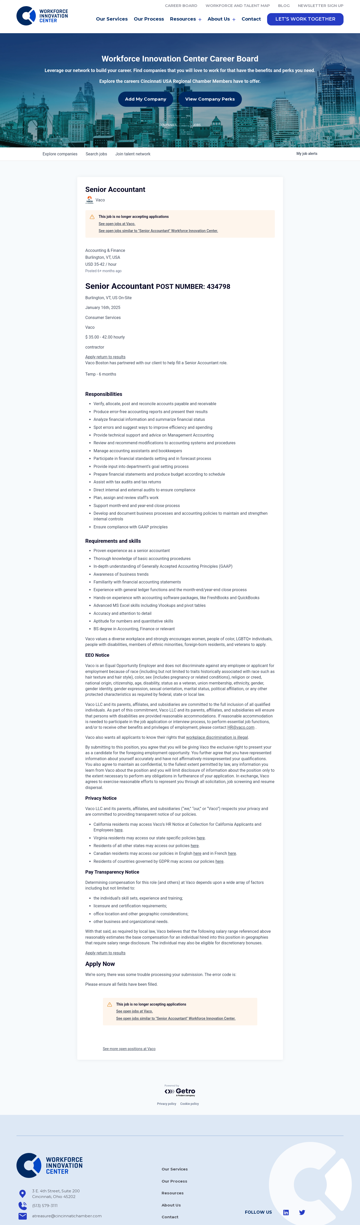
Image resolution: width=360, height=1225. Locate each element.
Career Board (181, 5)
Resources (185, 19)
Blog (284, 5)
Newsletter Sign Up (321, 5)
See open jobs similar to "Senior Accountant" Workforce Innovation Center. (158, 208)
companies (60, 131)
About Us (221, 19)
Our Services (112, 19)
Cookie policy (189, 1081)
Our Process (149, 19)
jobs (96, 131)
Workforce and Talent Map (238, 5)
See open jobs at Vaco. (117, 201)
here (118, 807)
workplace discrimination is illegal (217, 714)
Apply (91, 334)
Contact (251, 19)
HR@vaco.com (240, 704)
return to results (110, 334)
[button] (305, 19)
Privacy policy (166, 1081)
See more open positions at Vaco (129, 1026)
